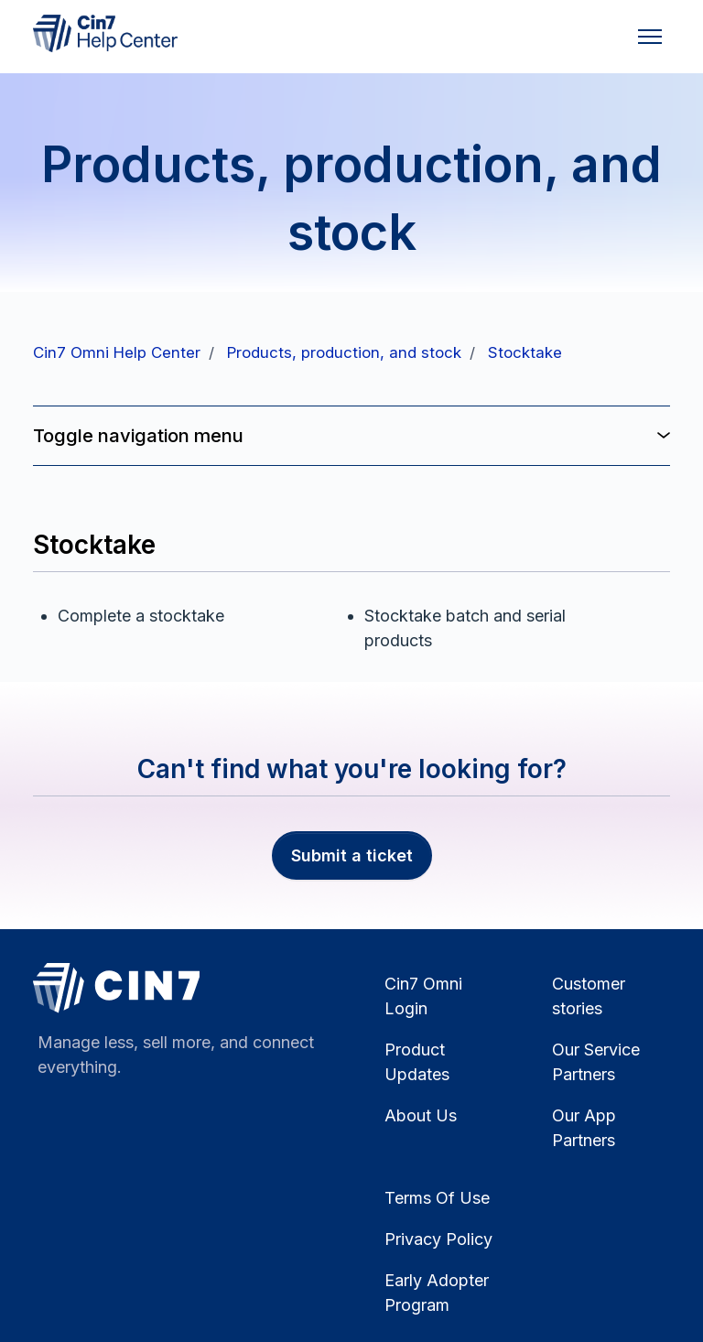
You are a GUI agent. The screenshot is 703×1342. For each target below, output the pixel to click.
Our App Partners (584, 1128)
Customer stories (588, 996)
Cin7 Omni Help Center (116, 352)
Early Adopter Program (436, 1293)
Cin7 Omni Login (423, 996)
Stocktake (525, 352)
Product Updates (416, 1062)
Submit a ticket (352, 855)
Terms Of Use (437, 1197)
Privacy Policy (438, 1239)
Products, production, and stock (344, 352)
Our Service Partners (596, 1062)
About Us (420, 1115)
